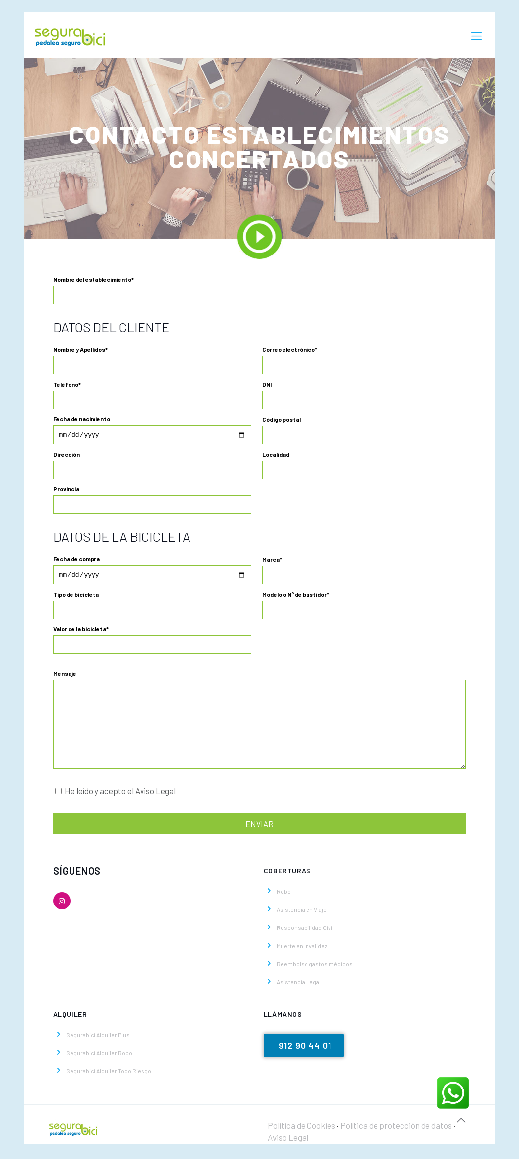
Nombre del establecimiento (152, 290)
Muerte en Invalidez (302, 948)
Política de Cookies (301, 1128)
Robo (284, 894)
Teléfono (152, 395)
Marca (361, 572)
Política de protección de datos (396, 1128)
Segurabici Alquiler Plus (98, 1037)
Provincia (152, 501)
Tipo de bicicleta (152, 608)
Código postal (361, 431)
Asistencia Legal (299, 984)
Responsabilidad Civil (305, 930)
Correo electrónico (361, 360)
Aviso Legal (288, 1140)
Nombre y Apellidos (152, 360)
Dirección (152, 466)
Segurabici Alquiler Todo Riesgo (108, 1073)
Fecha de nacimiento (152, 431)
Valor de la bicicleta (152, 642)
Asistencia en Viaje (302, 912)
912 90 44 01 (305, 1048)
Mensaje (259, 722)
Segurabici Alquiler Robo (99, 1055)
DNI (361, 395)
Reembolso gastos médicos (315, 966)
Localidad (361, 466)
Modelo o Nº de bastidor (361, 608)
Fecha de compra (152, 572)
